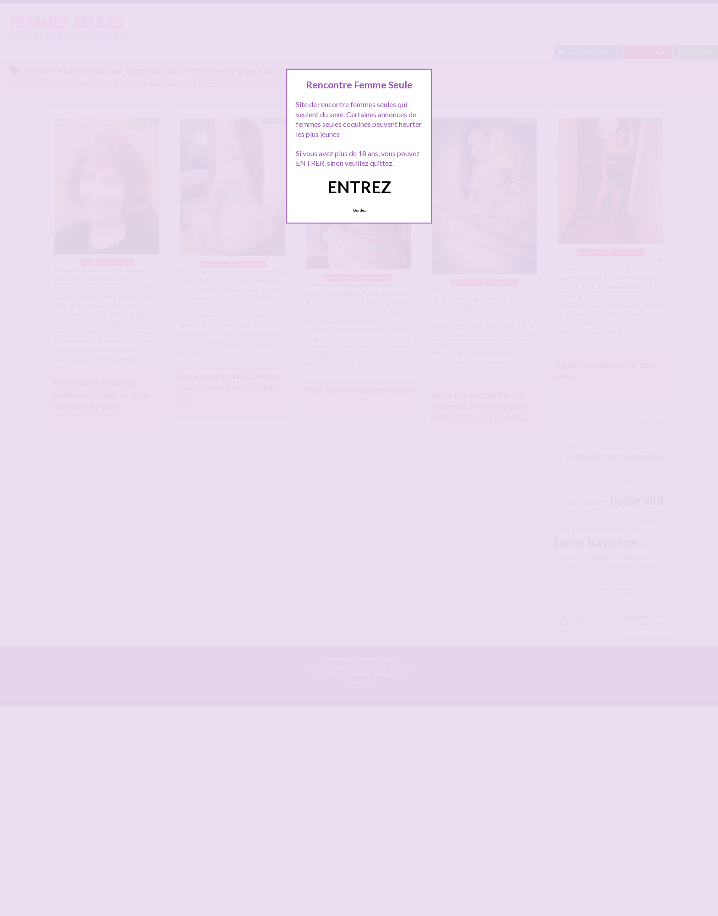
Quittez (359, 210)
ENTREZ (359, 187)
